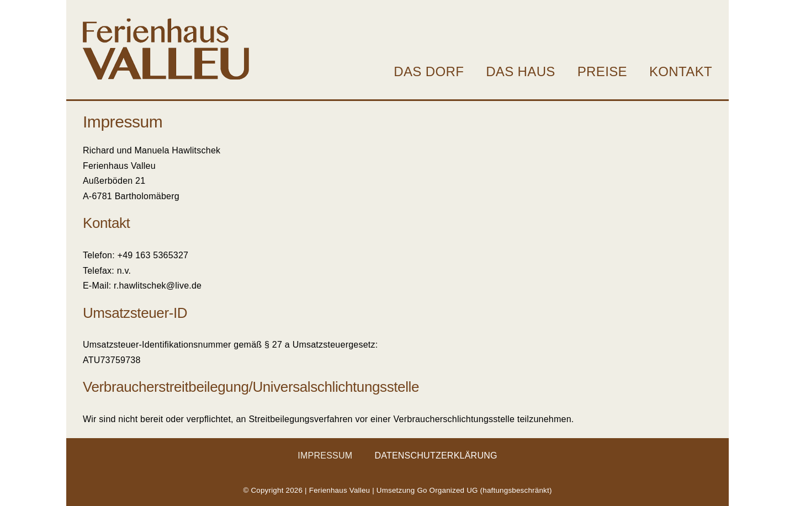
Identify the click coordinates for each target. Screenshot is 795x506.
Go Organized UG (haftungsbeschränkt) (484, 490)
